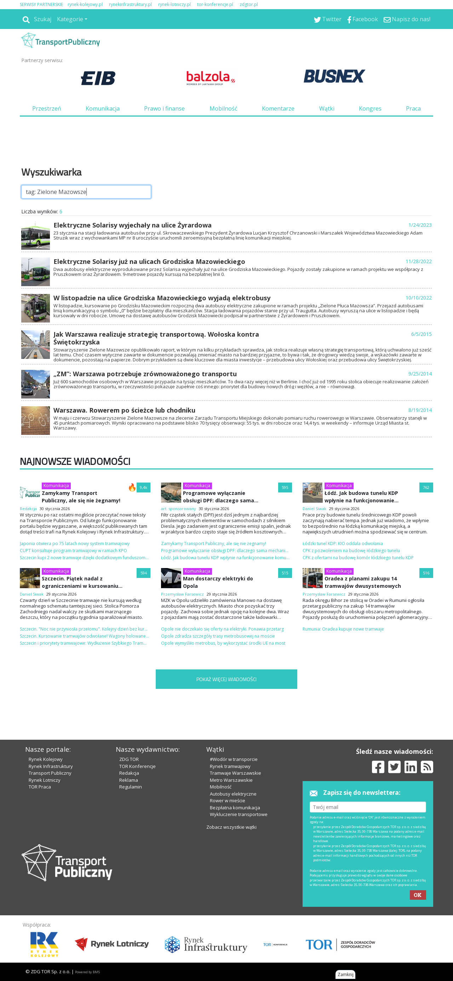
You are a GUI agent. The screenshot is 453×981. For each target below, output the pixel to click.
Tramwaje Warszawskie (235, 773)
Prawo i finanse (164, 108)
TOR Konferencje (137, 766)
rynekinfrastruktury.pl (130, 4)
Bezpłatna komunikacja (235, 807)
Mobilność (223, 108)
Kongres (370, 108)
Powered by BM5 (87, 972)
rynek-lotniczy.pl (174, 4)
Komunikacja (103, 108)
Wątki (326, 108)
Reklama (128, 780)
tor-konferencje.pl (215, 4)
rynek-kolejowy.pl (85, 4)
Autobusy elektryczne (233, 794)
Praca (413, 108)
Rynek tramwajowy (230, 766)
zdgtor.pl (249, 4)
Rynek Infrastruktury (51, 766)
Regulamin (130, 787)
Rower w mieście (227, 800)
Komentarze (278, 108)
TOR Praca (40, 787)
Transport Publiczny (50, 773)
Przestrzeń (46, 108)
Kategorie (70, 19)
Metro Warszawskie (231, 780)
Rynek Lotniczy (45, 780)
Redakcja (129, 773)
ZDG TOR (129, 759)
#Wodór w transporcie (234, 759)
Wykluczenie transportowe (239, 814)
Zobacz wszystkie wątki (231, 827)
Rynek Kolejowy (46, 759)
